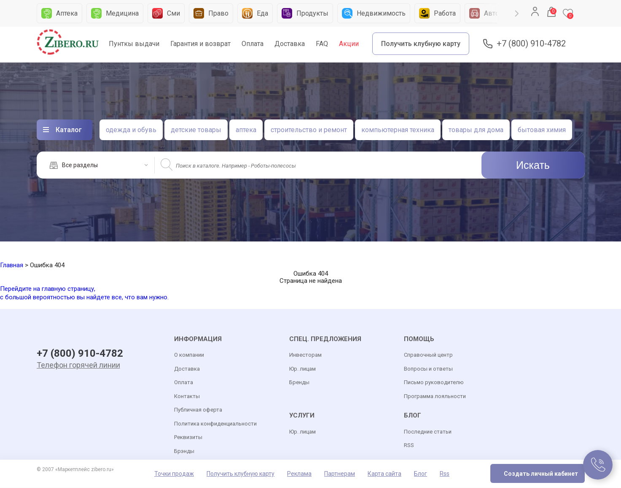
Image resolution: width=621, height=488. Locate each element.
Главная (11, 265)
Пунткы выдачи (134, 44)
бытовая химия (542, 130)
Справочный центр (428, 355)
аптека (246, 130)
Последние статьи (428, 431)
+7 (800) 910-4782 (531, 44)
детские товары (196, 130)
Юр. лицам (302, 369)
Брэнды (184, 451)
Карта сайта (384, 474)
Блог (420, 474)
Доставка (289, 44)
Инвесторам (305, 355)
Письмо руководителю (434, 383)
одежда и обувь (131, 130)
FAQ (322, 44)
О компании (189, 355)
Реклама (299, 474)
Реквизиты (188, 437)
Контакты (187, 396)
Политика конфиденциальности (215, 423)
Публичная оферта (198, 410)
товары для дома (476, 130)
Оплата (252, 44)
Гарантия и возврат (200, 44)
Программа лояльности (435, 396)
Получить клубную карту (420, 44)
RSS (409, 445)
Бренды (299, 383)
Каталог (69, 130)
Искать (533, 165)
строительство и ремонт (309, 130)
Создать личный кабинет (541, 474)
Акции (349, 44)
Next (516, 13)
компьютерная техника (397, 130)
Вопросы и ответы (428, 369)
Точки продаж (174, 474)
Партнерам (339, 474)
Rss (444, 474)
